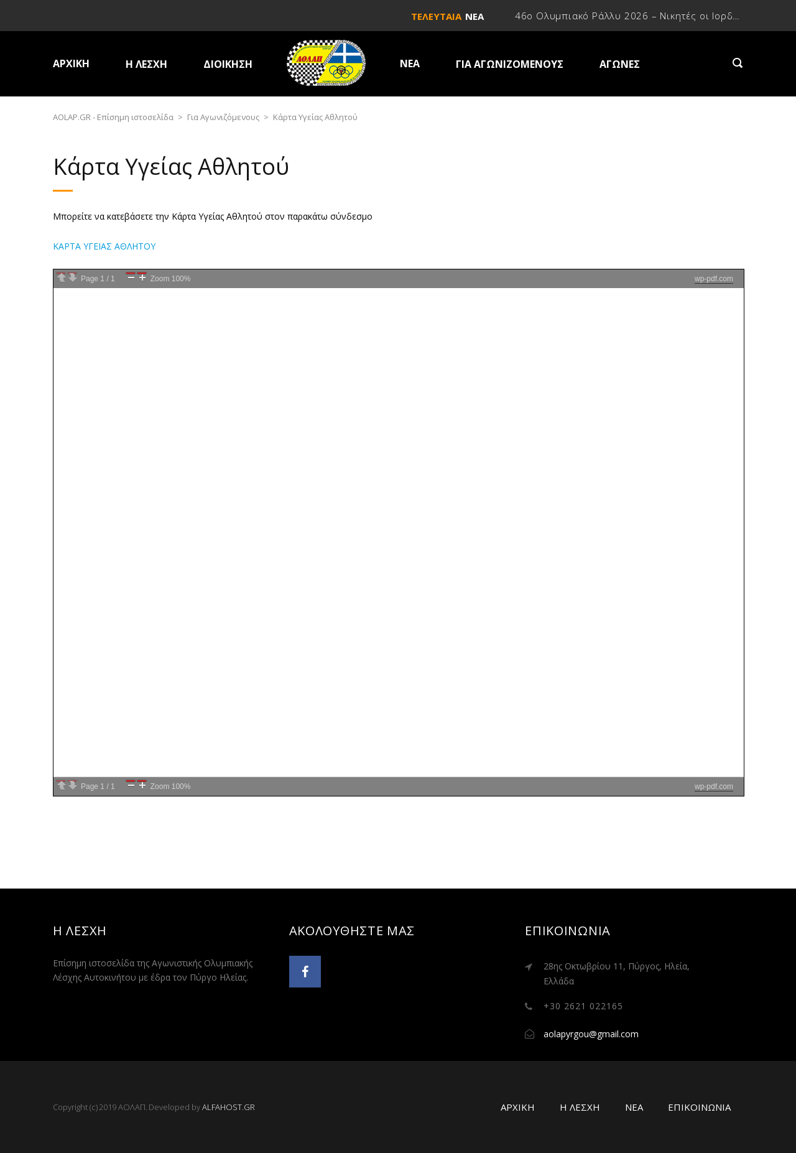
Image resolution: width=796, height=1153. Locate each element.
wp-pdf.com (714, 278)
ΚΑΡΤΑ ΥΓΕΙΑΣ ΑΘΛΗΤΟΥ (104, 246)
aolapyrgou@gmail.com (591, 1034)
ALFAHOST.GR (228, 1107)
